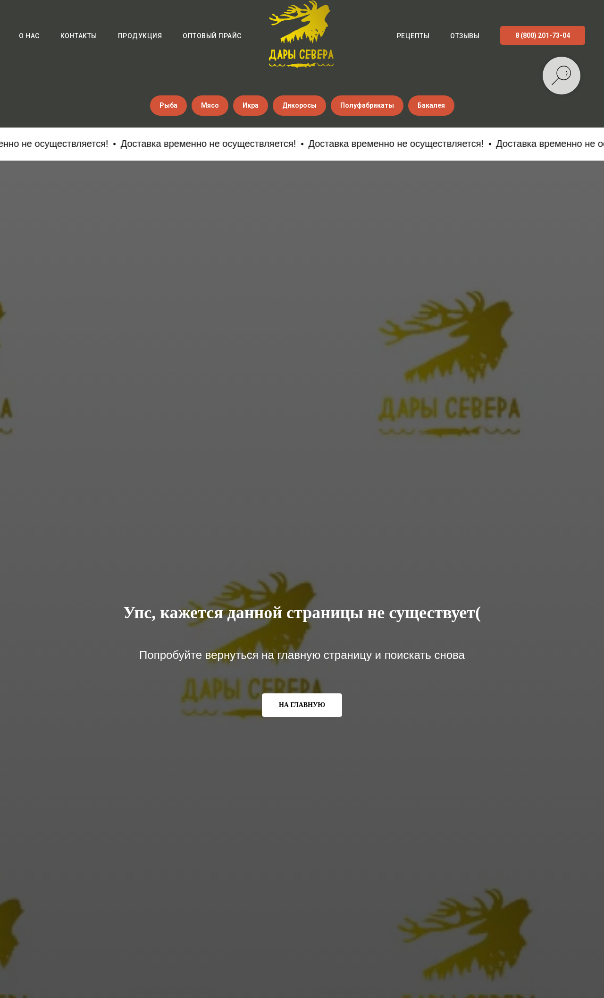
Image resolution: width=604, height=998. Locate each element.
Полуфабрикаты (367, 105)
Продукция (140, 36)
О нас (29, 36)
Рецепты (413, 36)
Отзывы (464, 36)
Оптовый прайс (212, 36)
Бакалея (431, 105)
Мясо (210, 105)
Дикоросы (299, 105)
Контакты (78, 36)
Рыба (168, 105)
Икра (251, 105)
